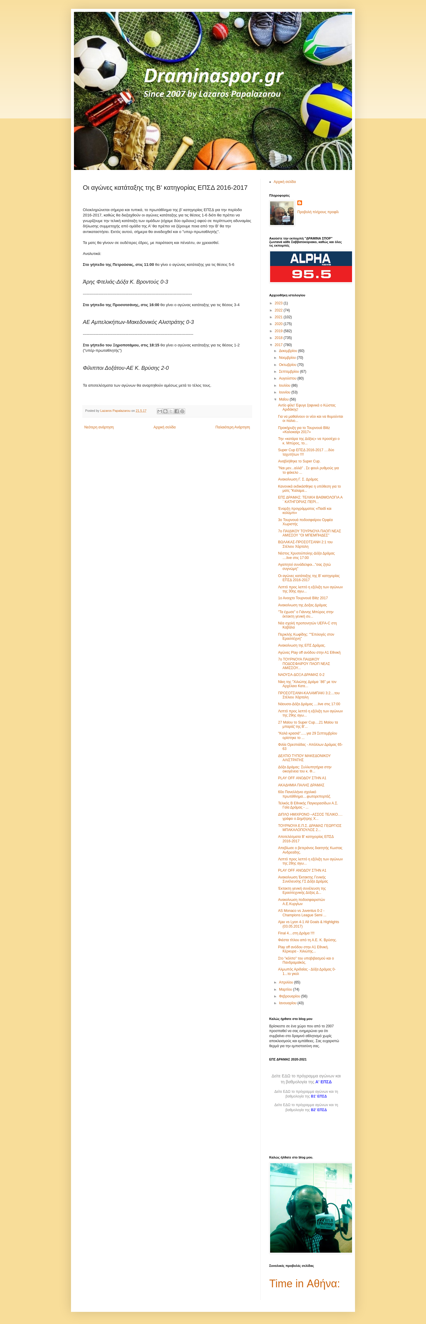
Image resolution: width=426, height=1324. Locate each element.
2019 (279, 331)
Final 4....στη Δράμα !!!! (296, 933)
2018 (279, 338)
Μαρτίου (286, 989)
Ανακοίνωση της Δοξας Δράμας (302, 605)
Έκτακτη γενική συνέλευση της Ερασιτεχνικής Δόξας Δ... (302, 890)
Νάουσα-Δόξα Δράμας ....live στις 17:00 (309, 704)
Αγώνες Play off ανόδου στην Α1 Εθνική (309, 652)
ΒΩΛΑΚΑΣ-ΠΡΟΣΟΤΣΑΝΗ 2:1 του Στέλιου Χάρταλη (305, 544)
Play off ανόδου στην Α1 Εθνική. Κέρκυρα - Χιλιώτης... (303, 949)
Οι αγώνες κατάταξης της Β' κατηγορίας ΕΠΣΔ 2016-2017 (309, 578)
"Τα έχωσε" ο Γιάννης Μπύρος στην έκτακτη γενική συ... (305, 614)
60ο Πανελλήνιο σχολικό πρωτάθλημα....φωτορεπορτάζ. (304, 794)
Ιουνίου (285, 392)
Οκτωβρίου (288, 365)
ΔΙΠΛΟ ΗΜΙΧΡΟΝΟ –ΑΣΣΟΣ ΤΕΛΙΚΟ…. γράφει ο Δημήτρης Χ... (310, 816)
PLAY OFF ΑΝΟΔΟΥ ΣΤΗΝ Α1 (302, 778)
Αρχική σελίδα (165, 427)
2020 (279, 324)
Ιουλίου (285, 385)
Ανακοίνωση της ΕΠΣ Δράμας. (302, 645)
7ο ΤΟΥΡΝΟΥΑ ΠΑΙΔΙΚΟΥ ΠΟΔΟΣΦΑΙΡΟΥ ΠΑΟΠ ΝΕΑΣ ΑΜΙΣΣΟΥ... (304, 663)
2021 (279, 317)
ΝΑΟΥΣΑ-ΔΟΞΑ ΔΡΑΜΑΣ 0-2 (301, 675)
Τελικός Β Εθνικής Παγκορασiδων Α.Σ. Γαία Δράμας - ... (308, 805)
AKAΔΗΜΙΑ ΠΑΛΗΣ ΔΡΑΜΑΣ (301, 785)
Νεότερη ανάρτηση (99, 427)
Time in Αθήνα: (304, 1284)
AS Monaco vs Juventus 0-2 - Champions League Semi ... (302, 913)
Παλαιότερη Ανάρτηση (232, 427)
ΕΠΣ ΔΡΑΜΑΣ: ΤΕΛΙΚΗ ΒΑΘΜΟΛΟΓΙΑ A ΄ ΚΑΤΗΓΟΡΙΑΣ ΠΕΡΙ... (310, 499)
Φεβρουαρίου (290, 996)
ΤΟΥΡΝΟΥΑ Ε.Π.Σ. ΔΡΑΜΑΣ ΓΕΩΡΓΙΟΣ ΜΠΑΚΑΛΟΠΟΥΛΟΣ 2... (309, 828)
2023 (279, 303)
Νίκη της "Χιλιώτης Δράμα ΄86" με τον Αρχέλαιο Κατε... (307, 684)
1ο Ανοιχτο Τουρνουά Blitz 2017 (303, 598)
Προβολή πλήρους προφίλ (318, 212)
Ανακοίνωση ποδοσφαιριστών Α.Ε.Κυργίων (301, 902)
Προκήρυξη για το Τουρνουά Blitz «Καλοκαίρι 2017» (304, 430)
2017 (279, 345)
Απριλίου (286, 982)
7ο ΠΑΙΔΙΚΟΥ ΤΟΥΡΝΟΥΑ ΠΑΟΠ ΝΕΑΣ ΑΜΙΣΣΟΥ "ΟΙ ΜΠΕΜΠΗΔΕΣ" (309, 533)
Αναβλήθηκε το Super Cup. (299, 461)
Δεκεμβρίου (288, 351)
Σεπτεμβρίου (289, 371)
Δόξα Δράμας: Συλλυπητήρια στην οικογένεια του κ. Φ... (305, 769)
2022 (279, 310)
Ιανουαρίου (288, 1003)
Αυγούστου (288, 378)
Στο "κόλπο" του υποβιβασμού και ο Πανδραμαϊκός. (306, 960)
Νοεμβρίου (288, 358)
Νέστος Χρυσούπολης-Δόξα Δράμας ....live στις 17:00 (306, 555)
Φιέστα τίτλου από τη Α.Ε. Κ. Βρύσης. (307, 940)
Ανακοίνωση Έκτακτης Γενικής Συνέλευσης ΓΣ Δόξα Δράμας (303, 879)
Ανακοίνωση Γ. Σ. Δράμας (298, 479)
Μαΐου (284, 399)
